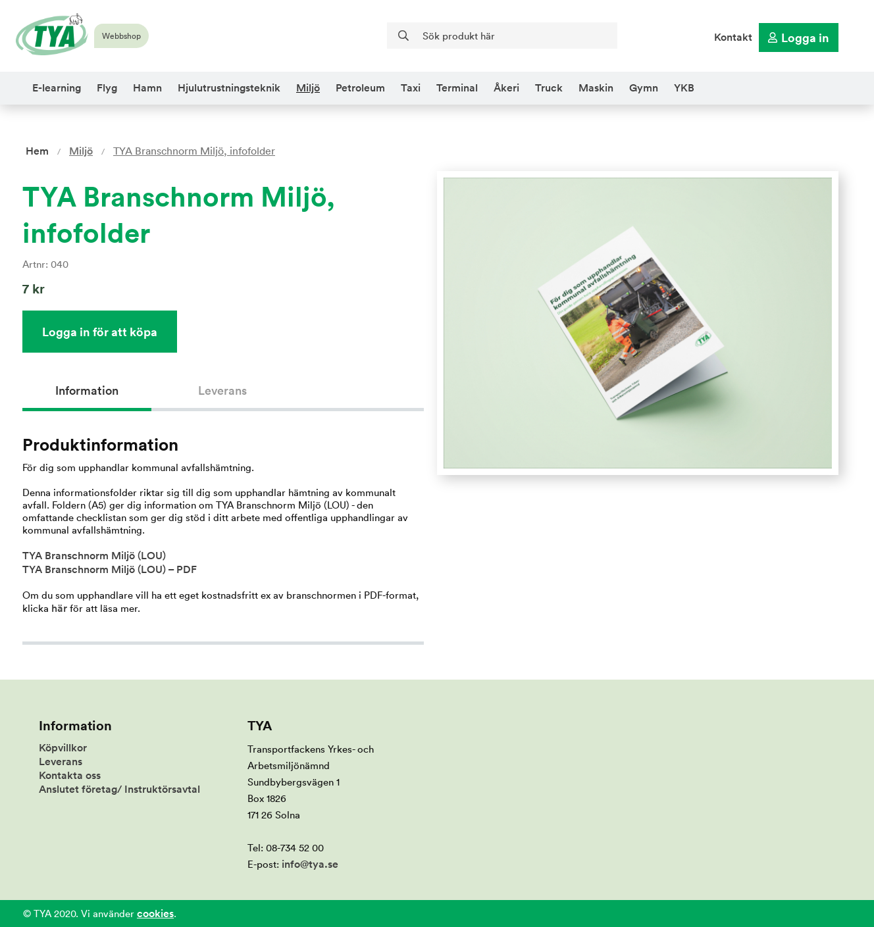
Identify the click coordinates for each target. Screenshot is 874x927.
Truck (549, 88)
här (59, 608)
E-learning (56, 88)
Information (86, 390)
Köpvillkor (63, 748)
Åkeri (506, 88)
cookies (155, 913)
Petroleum (360, 88)
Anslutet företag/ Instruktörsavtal (119, 789)
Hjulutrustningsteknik (229, 88)
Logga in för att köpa (99, 331)
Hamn (147, 88)
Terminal (457, 88)
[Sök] (502, 35)
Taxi (411, 88)
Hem (37, 151)
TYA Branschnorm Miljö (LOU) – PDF (109, 569)
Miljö (308, 88)
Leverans (222, 390)
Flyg (107, 88)
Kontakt (733, 37)
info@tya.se (310, 864)
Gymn (643, 88)
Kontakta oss (70, 775)
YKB (684, 88)
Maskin (595, 88)
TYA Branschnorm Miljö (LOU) (94, 556)
